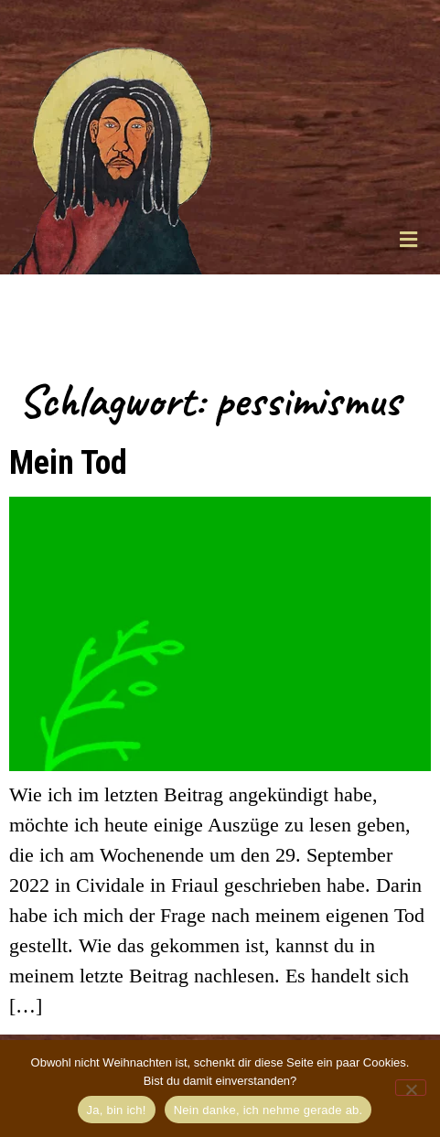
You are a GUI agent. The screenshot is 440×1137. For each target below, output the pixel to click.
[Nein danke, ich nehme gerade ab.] (410, 1087)
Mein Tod (68, 462)
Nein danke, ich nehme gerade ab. (268, 1110)
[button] (408, 239)
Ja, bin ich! (116, 1110)
